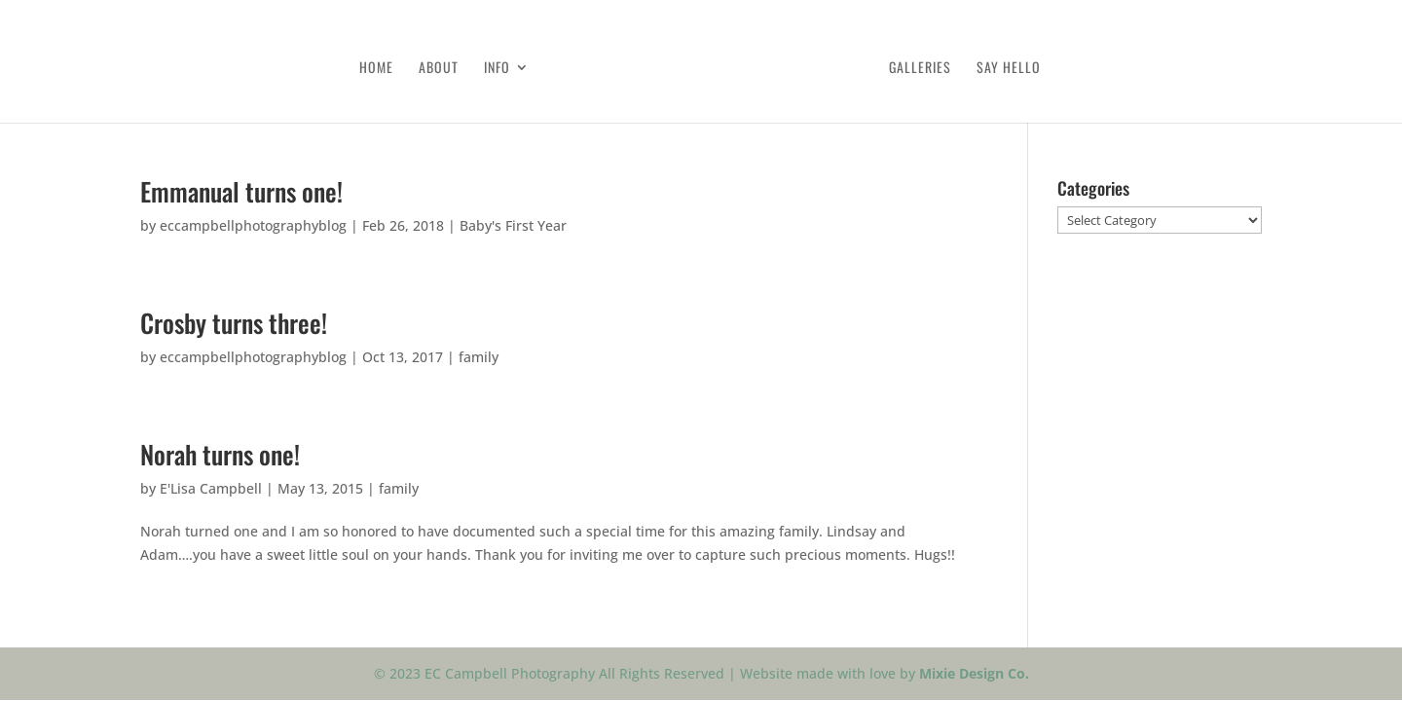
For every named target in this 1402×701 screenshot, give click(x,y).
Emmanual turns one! (241, 191)
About (439, 68)
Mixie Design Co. (974, 673)
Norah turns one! (220, 454)
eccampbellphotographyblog (253, 225)
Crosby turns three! (233, 323)
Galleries (920, 68)
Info (497, 68)
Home (376, 68)
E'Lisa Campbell (211, 488)
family (478, 357)
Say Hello (1009, 68)
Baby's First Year (513, 225)
